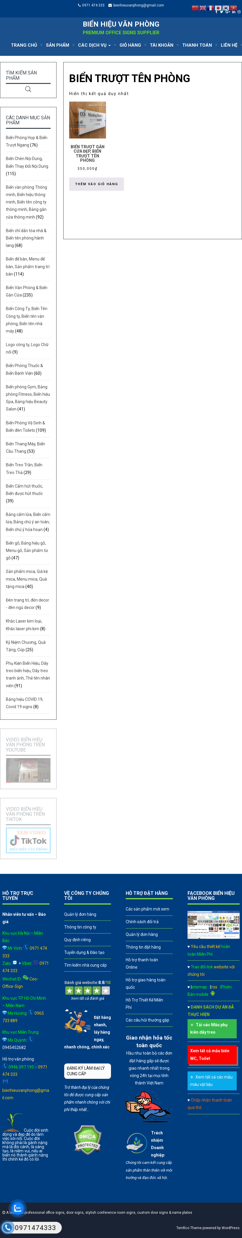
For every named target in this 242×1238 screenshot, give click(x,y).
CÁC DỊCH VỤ (94, 45)
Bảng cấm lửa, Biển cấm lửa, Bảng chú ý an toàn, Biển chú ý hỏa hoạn (28, 522)
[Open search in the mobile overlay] (28, 89)
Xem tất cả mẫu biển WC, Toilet (209, 1054)
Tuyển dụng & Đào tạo (84, 952)
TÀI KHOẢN (161, 45)
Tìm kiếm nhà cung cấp (85, 965)
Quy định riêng (77, 939)
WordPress (231, 1228)
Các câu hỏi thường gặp (147, 1020)
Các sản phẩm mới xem (147, 909)
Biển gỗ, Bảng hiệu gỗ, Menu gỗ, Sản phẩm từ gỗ (27, 550)
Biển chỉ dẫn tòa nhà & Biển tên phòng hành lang (26, 238)
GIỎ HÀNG (130, 45)
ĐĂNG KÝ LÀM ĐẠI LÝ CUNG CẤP (86, 1071)
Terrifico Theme (189, 1228)
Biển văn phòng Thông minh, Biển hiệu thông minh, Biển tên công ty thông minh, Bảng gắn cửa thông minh (26, 202)
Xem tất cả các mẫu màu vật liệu (211, 1081)
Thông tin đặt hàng (143, 947)
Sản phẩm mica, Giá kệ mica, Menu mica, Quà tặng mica (27, 579)
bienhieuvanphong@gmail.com (138, 5)
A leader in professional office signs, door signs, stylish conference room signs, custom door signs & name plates (98, 1213)
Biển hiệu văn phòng (121, 24)
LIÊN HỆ (229, 45)
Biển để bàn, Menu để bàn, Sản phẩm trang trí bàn (27, 266)
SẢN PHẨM (57, 45)
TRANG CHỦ (24, 45)
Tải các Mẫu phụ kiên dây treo (209, 1028)
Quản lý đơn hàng (80, 914)
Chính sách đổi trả (142, 921)
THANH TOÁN (197, 45)
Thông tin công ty (80, 927)
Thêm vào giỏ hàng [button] (96, 184)
